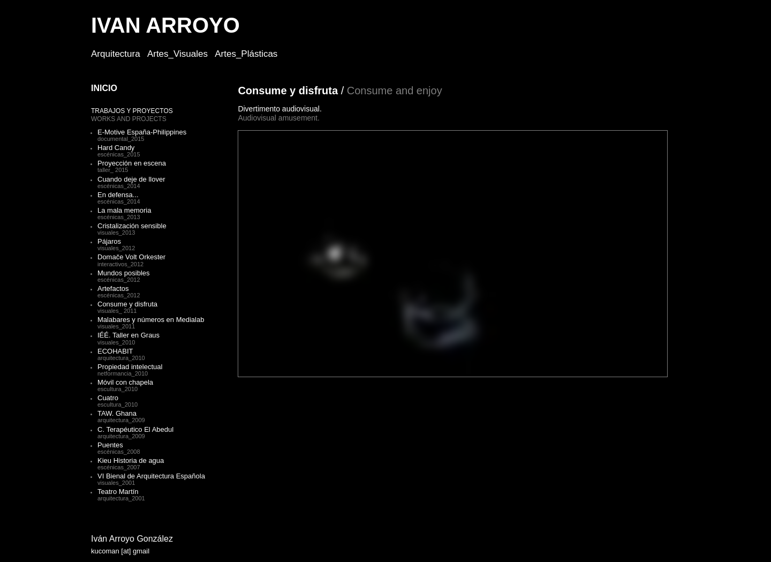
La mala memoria (124, 210)
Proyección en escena (131, 163)
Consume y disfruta (127, 304)
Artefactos (113, 288)
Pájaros (109, 241)
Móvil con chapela (125, 382)
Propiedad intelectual (129, 367)
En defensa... (118, 195)
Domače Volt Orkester (131, 257)
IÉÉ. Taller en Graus (128, 335)
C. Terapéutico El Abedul (135, 429)
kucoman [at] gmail (120, 551)
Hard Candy (115, 148)
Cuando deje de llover (131, 179)
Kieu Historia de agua (130, 460)
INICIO (104, 88)
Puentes (110, 445)
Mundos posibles (123, 273)
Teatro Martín (118, 492)
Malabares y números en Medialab (150, 320)
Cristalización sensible (132, 226)
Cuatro (107, 398)
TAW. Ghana (117, 413)
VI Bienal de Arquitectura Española (151, 476)
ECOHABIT (115, 351)
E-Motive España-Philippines (141, 132)
